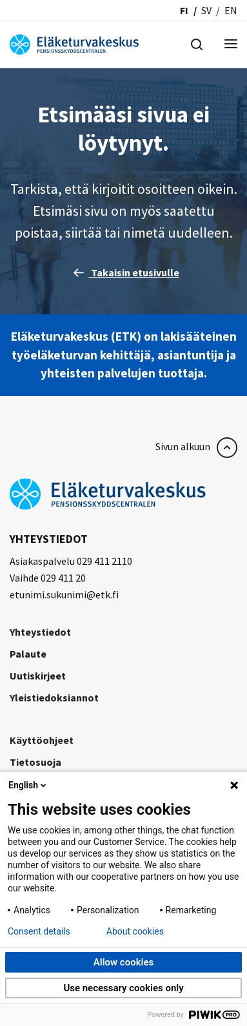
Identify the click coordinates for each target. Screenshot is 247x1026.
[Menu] (230, 45)
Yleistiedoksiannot (54, 697)
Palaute (28, 653)
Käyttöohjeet (42, 740)
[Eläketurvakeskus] (74, 43)
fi (184, 10)
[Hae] (196, 43)
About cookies (135, 931)
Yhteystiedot (40, 631)
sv (206, 10)
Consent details (39, 931)
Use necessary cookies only (123, 988)
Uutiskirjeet (38, 675)
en (230, 10)
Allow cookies (124, 962)
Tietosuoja (35, 761)
